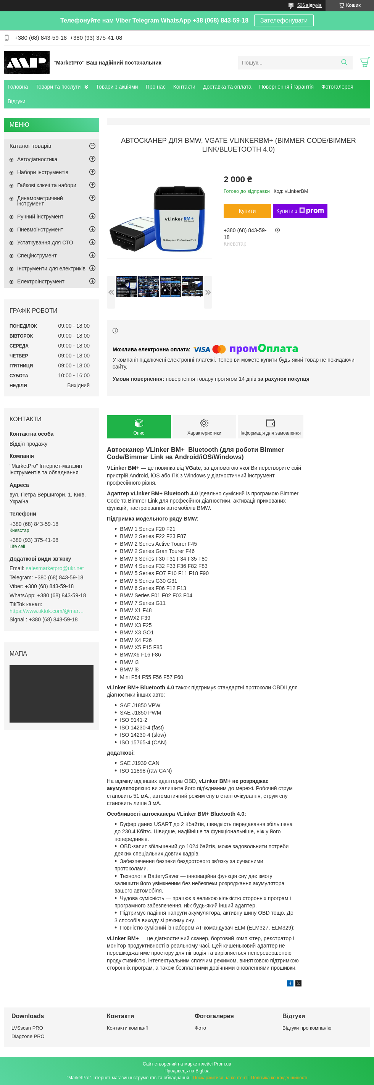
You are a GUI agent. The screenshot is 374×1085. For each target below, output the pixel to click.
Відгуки (17, 101)
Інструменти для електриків (51, 268)
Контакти (184, 87)
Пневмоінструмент (40, 229)
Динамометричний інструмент (40, 201)
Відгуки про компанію (306, 1028)
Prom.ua (222, 1064)
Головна (18, 87)
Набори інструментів (42, 172)
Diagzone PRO (28, 1036)
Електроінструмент (40, 281)
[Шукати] (344, 63)
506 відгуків (309, 5)
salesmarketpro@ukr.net (55, 568)
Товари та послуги (58, 87)
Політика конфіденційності (279, 1077)
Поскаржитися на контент (220, 1077)
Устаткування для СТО (45, 242)
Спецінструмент (37, 255)
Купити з (300, 210)
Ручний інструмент (40, 216)
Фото (200, 1028)
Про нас (156, 87)
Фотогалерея (337, 87)
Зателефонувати (284, 20)
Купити (247, 211)
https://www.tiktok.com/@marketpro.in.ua (48, 611)
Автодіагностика (37, 159)
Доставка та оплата (227, 87)
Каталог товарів (31, 145)
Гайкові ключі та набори (46, 185)
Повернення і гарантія (286, 87)
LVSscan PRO (27, 1028)
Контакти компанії (127, 1028)
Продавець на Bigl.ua (187, 1071)
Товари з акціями (117, 87)
